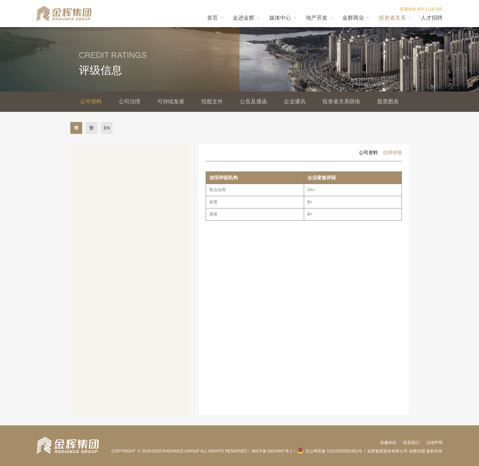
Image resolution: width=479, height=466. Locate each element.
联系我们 (411, 442)
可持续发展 (170, 101)
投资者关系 (392, 18)
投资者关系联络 (341, 101)
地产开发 (316, 18)
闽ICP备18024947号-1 (272, 451)
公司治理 (129, 101)
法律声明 (434, 442)
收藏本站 (388, 442)
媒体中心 (280, 18)
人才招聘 (431, 18)
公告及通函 (253, 101)
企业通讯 (294, 101)
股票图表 (388, 101)
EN (107, 127)
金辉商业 (353, 18)
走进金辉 (243, 18)
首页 (212, 18)
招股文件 (212, 101)
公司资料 (91, 101)
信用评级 (392, 152)
